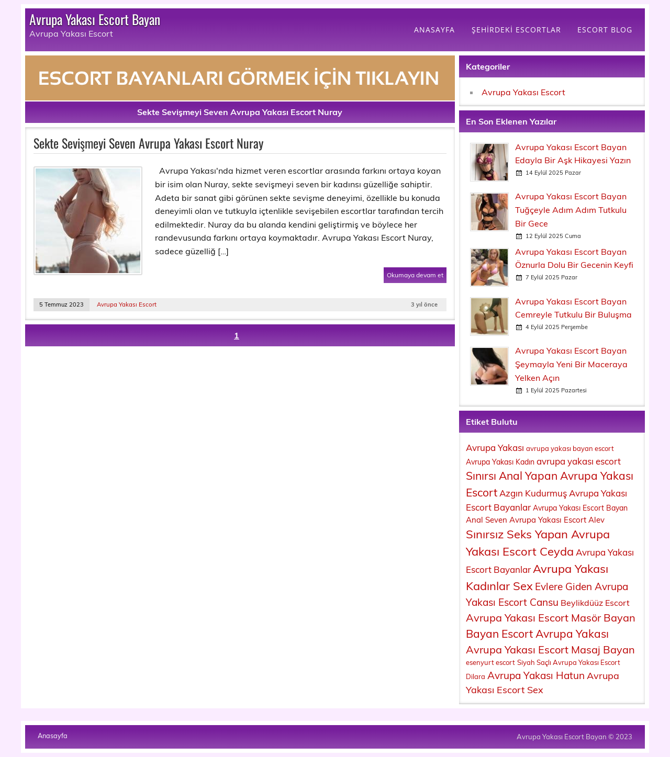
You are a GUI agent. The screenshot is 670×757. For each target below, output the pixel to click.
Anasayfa (53, 735)
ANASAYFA (434, 30)
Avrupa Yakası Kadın (500, 462)
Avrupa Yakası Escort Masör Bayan (550, 617)
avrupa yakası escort (579, 461)
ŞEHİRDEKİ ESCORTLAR (516, 30)
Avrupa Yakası (495, 447)
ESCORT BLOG (604, 30)
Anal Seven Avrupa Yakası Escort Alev (535, 520)
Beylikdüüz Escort (595, 602)
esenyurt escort (490, 662)
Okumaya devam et (415, 275)
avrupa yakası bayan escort (570, 448)
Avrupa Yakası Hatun (536, 675)
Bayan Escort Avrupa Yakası (537, 633)
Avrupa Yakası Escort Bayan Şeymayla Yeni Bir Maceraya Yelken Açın (571, 363)
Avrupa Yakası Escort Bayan (94, 19)
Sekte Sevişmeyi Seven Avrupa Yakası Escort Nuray (148, 142)
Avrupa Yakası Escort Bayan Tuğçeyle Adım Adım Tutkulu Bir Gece (571, 209)
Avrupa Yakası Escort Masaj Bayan (550, 649)
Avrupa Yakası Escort (127, 304)
